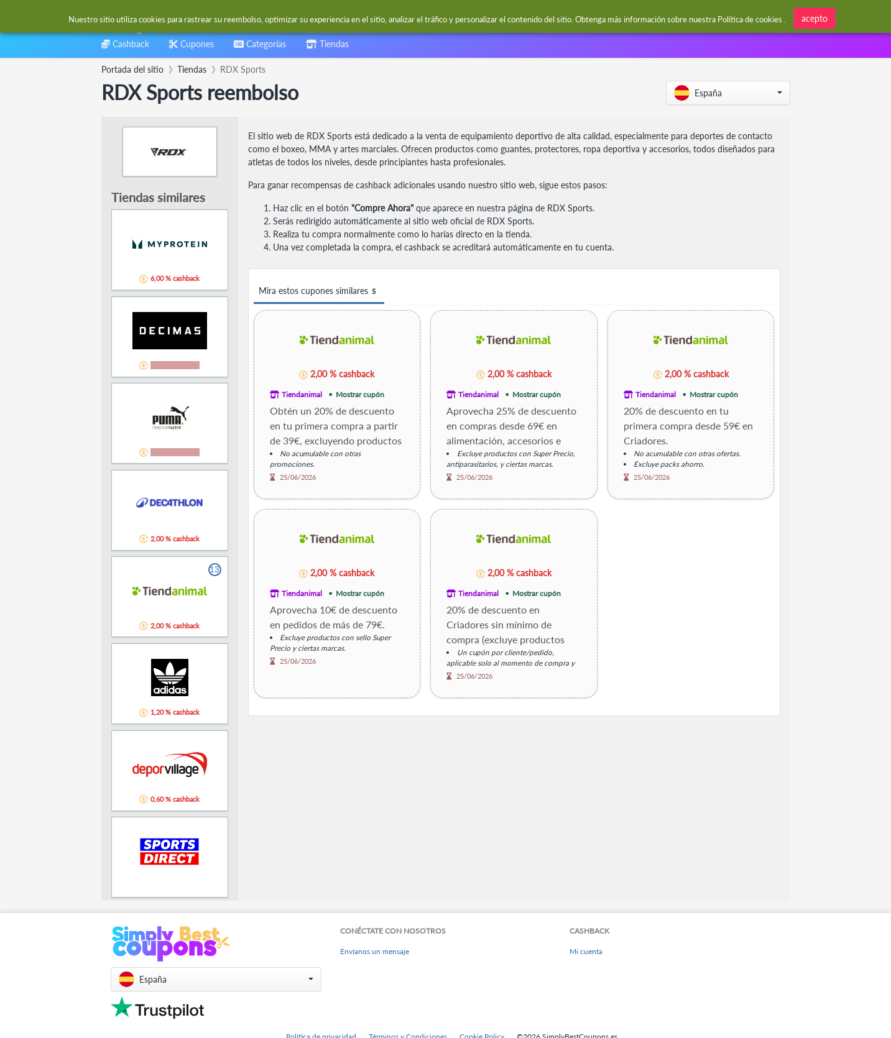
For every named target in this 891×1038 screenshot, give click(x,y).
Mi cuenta (586, 951)
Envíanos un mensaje (374, 951)
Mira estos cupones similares (319, 291)
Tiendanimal (302, 394)
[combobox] (416, 17)
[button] (728, 93)
